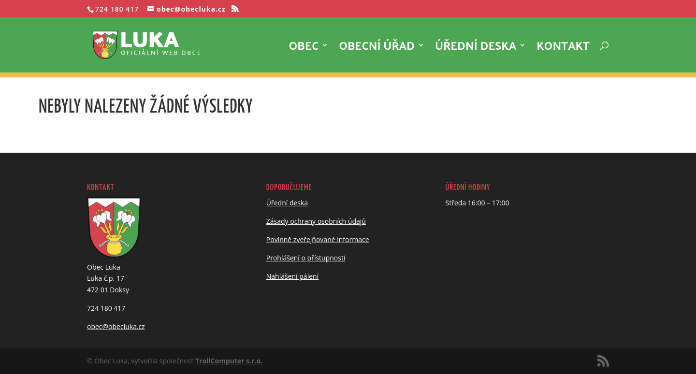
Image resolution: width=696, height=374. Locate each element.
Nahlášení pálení (292, 276)
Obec (304, 49)
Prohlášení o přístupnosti (306, 257)
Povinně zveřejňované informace (317, 239)
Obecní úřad (377, 49)
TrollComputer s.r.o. (228, 360)
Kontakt (563, 49)
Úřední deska (475, 49)
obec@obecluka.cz (116, 326)
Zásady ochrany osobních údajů (316, 221)
